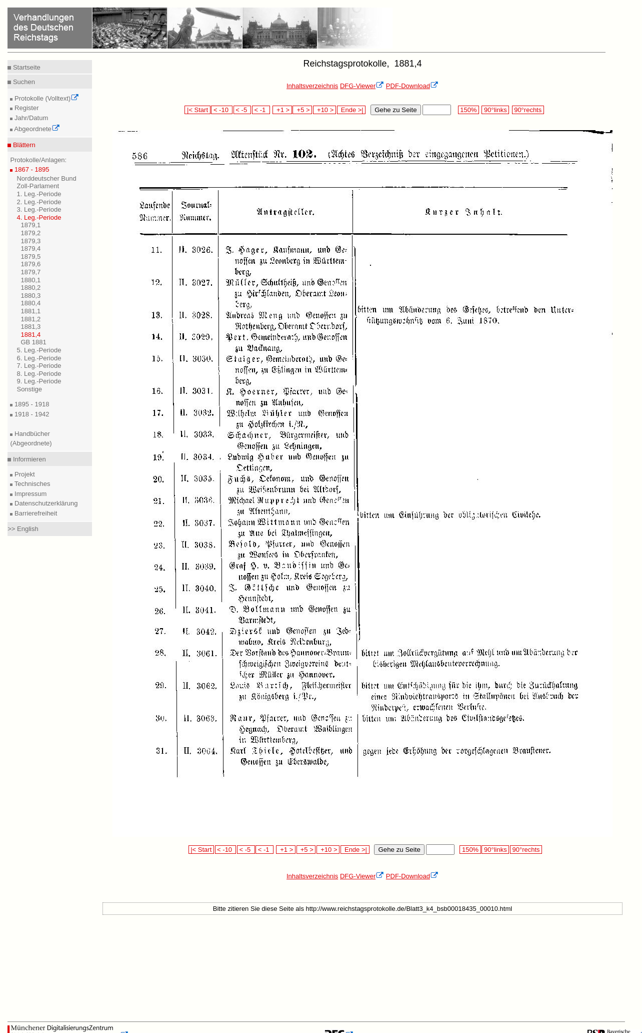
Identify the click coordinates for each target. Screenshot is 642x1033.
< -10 (222, 110)
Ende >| (352, 110)
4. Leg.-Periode (38, 217)
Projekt (23, 474)
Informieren (28, 459)
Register (25, 108)
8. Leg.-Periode (38, 373)
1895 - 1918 (30, 404)
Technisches (31, 483)
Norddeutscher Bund (46, 178)
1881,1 (30, 311)
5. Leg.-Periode (38, 350)
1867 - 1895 (30, 169)
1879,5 (30, 256)
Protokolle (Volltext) (45, 98)
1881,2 (30, 319)
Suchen (23, 82)
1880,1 (30, 280)
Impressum (29, 493)
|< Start (197, 110)
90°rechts (528, 110)
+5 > (302, 110)
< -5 (242, 110)
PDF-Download (412, 86)
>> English (23, 529)
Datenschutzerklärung (45, 503)
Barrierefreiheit (34, 513)
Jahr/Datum (30, 118)
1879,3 (30, 241)
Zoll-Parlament (37, 186)
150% (468, 110)
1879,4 (30, 248)
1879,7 (30, 272)
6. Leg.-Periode (38, 358)
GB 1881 (33, 342)
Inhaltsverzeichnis (312, 86)
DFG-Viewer (362, 86)
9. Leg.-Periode (38, 381)
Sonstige (29, 389)
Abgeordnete (36, 129)
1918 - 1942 (30, 414)
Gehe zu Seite (395, 110)
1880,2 (30, 287)
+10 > (325, 110)
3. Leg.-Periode (38, 209)
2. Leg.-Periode (38, 202)
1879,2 (30, 233)
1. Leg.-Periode (38, 194)
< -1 (261, 110)
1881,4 (30, 334)
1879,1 (30, 225)
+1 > (282, 110)
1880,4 (30, 303)
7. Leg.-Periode (38, 365)
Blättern (23, 145)
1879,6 (30, 264)
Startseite (25, 67)
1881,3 (30, 326)
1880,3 (30, 295)
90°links (495, 110)
